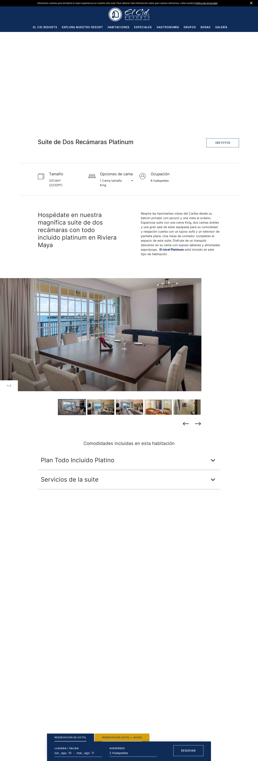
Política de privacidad (206, 3)
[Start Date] (64, 753)
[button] (129, 460)
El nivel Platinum (171, 249)
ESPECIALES (143, 27)
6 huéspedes (160, 180)
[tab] (70, 737)
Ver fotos (222, 142)
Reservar (188, 750)
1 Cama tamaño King (114, 182)
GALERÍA (221, 27)
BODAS (206, 27)
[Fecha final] (86, 753)
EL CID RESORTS (45, 27)
